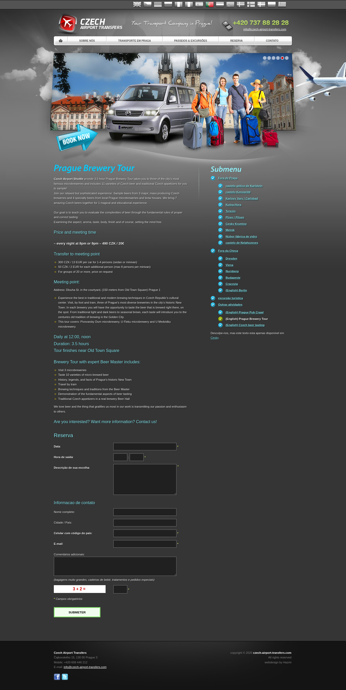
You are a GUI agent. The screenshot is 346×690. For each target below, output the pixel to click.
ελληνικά (282, 4)
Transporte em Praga (134, 40)
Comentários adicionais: (69, 554)
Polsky (272, 4)
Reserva (236, 40)
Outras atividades (230, 304)
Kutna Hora (233, 204)
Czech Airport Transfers (88, 23)
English (137, 4)
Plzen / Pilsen (235, 217)
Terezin (230, 211)
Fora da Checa (228, 250)
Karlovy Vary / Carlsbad (242, 198)
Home (60, 40)
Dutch (220, 4)
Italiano (189, 4)
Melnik (230, 230)
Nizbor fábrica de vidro (241, 236)
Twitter (65, 677)
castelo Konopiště (238, 192)
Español (199, 4)
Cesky (214, 337)
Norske (230, 4)
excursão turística (230, 298)
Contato (272, 40)
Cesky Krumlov (236, 223)
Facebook (57, 677)
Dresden (231, 258)
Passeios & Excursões (190, 40)
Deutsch (158, 4)
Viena (229, 265)
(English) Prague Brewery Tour (247, 318)
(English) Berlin (236, 290)
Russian (168, 4)
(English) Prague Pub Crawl (245, 312)
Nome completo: (64, 511)
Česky (147, 4)
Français (178, 4)
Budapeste (233, 277)
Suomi (251, 4)
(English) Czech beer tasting (245, 325)
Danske (261, 4)
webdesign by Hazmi (278, 662)
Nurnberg (232, 271)
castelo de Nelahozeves (242, 242)
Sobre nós (87, 40)
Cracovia (232, 283)
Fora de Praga (228, 178)
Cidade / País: (63, 522)
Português (209, 4)
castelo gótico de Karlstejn (244, 185)
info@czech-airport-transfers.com (264, 29)
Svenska (241, 4)
